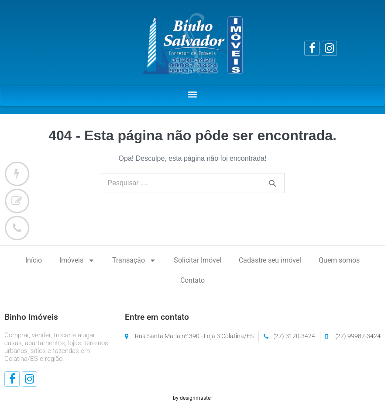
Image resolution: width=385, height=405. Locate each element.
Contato (192, 280)
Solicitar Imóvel (197, 260)
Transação (134, 260)
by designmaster (192, 398)
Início (33, 260)
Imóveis (77, 260)
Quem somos (339, 260)
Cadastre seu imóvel (270, 260)
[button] (193, 94)
